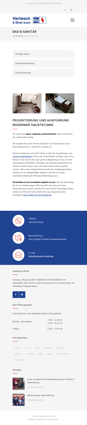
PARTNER (47, 348)
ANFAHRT (18, 354)
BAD (37, 348)
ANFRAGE (30, 354)
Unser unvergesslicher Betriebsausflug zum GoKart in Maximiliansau (50, 381)
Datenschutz (53, 419)
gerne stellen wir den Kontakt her (37, 195)
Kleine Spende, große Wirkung (40, 395)
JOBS (41, 354)
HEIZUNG (18, 348)
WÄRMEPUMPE (63, 354)
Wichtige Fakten (43, 54)
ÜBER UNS (60, 348)
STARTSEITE (18, 36)
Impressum (41, 419)
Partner (31, 419)
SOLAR (49, 354)
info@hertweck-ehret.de (52, 3)
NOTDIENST (19, 360)
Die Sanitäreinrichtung (43, 63)
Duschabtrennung (43, 72)
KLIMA (28, 348)
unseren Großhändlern (22, 156)
